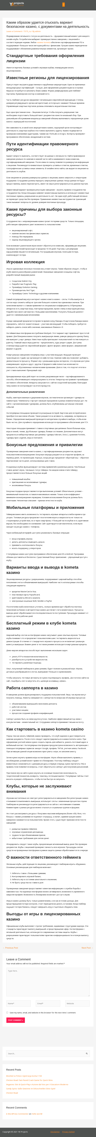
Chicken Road (11, 1091)
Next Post (87, 947)
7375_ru (26, 31)
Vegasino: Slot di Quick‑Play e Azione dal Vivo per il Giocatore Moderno (35, 1082)
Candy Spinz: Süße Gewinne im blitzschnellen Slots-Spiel (29, 1087)
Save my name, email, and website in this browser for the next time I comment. (43, 1011)
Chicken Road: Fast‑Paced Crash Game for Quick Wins (28, 1078)
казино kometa (43, 42)
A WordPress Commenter (17, 1112)
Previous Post (10, 947)
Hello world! (36, 1112)
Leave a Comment (14, 31)
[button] (63, 5)
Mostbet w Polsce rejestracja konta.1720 (23, 1074)
